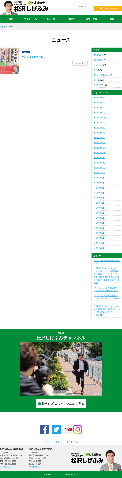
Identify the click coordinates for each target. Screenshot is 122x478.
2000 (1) (99, 208)
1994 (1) (99, 233)
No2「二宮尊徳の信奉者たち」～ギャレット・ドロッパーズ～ (107, 298)
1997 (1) (99, 223)
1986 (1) (99, 248)
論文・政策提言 (101, 75)
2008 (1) (99, 188)
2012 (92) (99, 168)
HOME (10, 19)
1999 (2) (99, 213)
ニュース (51, 19)
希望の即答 (99, 85)
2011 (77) (99, 173)
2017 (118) (100, 142)
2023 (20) (99, 112)
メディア (98, 65)
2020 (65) (99, 127)
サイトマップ (73, 442)
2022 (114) (100, 117)
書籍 (112, 19)
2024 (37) (99, 107)
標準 (82, 11)
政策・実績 (91, 19)
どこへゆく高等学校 (32, 57)
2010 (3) (99, 178)
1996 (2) (99, 228)
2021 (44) (99, 122)
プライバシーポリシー (53, 442)
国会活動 (98, 60)
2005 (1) (99, 203)
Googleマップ (5, 467)
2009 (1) (99, 183)
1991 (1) (99, 243)
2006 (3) (99, 198)
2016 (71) (99, 147)
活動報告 (71, 19)
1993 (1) (99, 238)
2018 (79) (99, 138)
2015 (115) (100, 153)
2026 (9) (99, 97)
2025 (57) (99, 102)
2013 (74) (99, 163)
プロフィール (30, 19)
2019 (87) (99, 132)
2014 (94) (99, 158)
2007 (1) (99, 193)
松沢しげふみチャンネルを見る (61, 403)
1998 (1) (99, 218)
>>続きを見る (80, 63)
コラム (97, 80)
